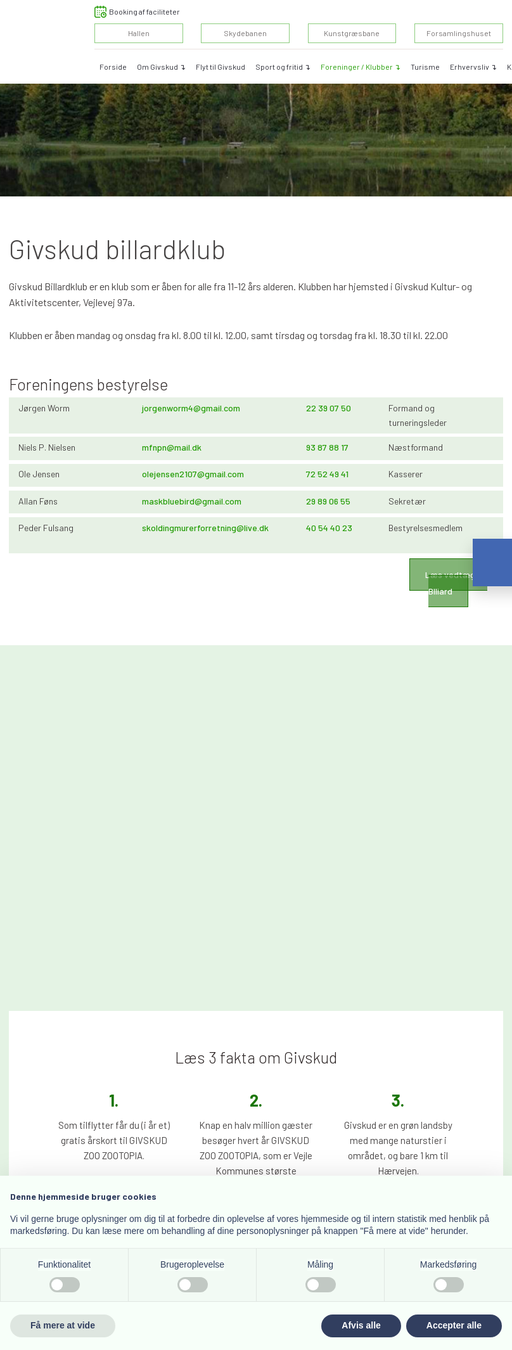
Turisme (425, 66)
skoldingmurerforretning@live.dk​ (205, 527)
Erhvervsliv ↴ (473, 66)
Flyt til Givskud (220, 66)
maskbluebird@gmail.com (191, 501)
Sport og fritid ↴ (282, 66)
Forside (113, 66)
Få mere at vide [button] (62, 1325)
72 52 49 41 (327, 473)
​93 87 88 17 (327, 447)
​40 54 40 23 (329, 527)
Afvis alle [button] (361, 1325)
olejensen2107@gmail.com (193, 473)
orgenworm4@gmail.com (192, 407)
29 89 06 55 (328, 501)
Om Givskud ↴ (161, 66)
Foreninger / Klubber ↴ (360, 66)
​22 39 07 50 (328, 407)
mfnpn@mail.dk (172, 447)
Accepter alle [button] (454, 1325)
